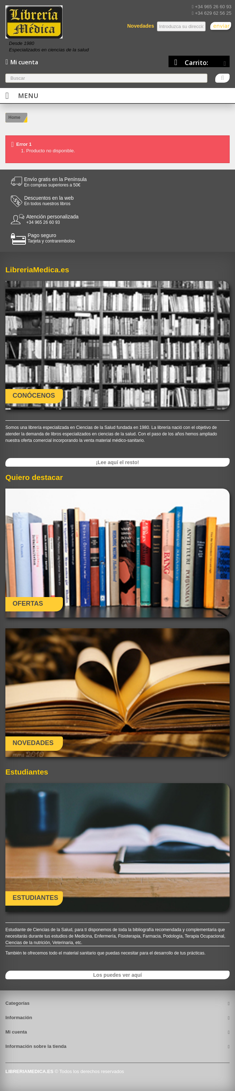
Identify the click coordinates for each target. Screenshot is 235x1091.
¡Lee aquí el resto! (117, 462)
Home (14, 117)
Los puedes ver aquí (117, 975)
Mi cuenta (16, 1032)
